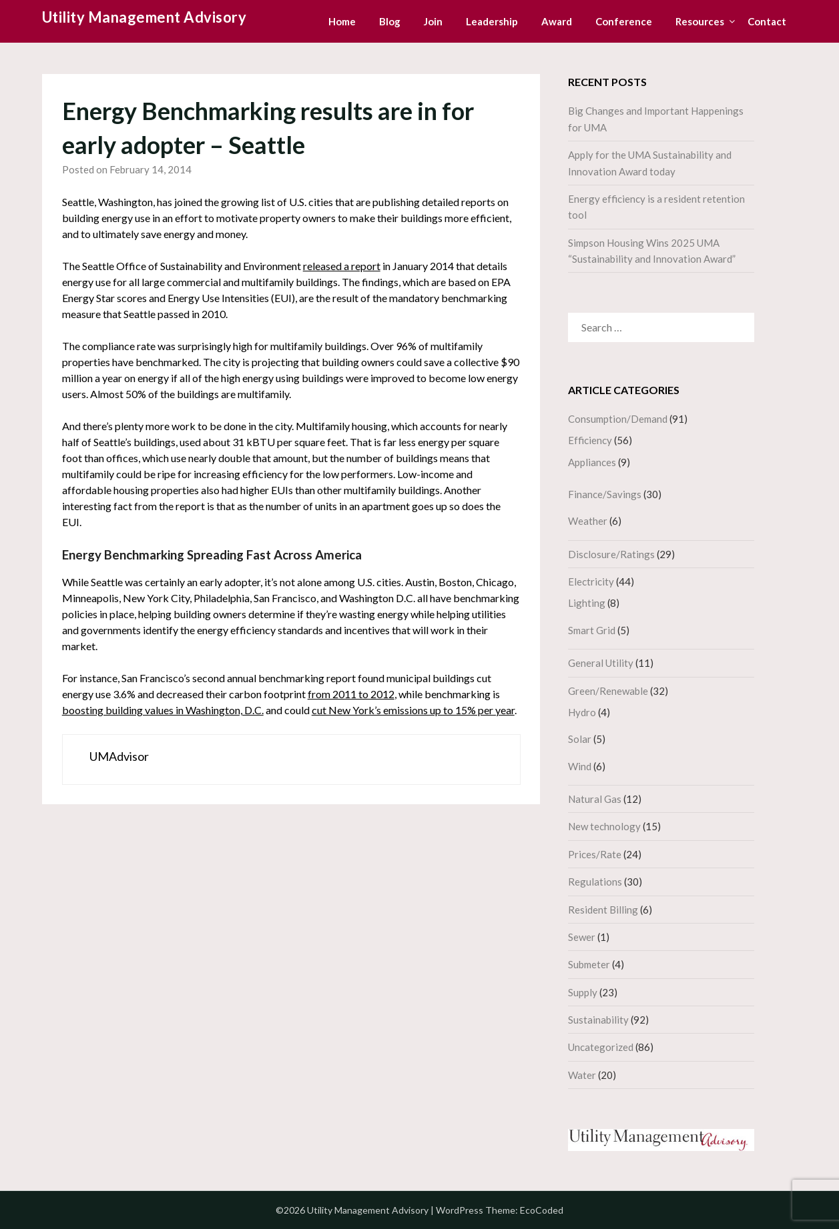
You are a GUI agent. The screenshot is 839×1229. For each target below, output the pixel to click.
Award (556, 21)
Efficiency (590, 440)
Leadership (492, 21)
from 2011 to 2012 (351, 694)
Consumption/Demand (617, 419)
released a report (341, 265)
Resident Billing (603, 910)
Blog (389, 21)
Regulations (595, 882)
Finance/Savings (604, 494)
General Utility (600, 663)
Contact (767, 21)
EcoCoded (541, 1210)
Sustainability (598, 1020)
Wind (579, 766)
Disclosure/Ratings (611, 554)
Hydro (582, 712)
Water (582, 1075)
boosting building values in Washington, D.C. (163, 710)
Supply (582, 992)
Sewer (581, 937)
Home (342, 21)
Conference (623, 21)
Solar (579, 739)
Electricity (591, 581)
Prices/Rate (594, 854)
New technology (604, 826)
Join (433, 21)
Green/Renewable (608, 691)
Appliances (592, 462)
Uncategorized (600, 1047)
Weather (587, 521)
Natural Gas (594, 799)
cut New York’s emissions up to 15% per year (413, 710)
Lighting (586, 603)
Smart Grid (591, 630)
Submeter (589, 964)
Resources (699, 21)
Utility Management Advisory (144, 17)
